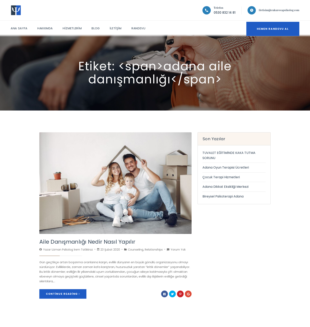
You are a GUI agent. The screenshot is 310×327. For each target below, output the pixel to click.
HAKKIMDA (46, 28)
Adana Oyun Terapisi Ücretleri (225, 167)
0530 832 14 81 (224, 12)
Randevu (140, 28)
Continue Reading (63, 293)
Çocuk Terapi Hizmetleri (221, 177)
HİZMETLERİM (73, 28)
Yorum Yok (178, 249)
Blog (97, 28)
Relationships (154, 249)
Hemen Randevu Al (271, 28)
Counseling (135, 249)
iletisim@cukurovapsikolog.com (279, 10)
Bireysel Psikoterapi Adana (223, 196)
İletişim (117, 28)
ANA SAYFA (19, 28)
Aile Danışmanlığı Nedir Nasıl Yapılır (83, 241)
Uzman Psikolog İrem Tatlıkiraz (72, 249)
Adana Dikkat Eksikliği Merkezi (225, 186)
